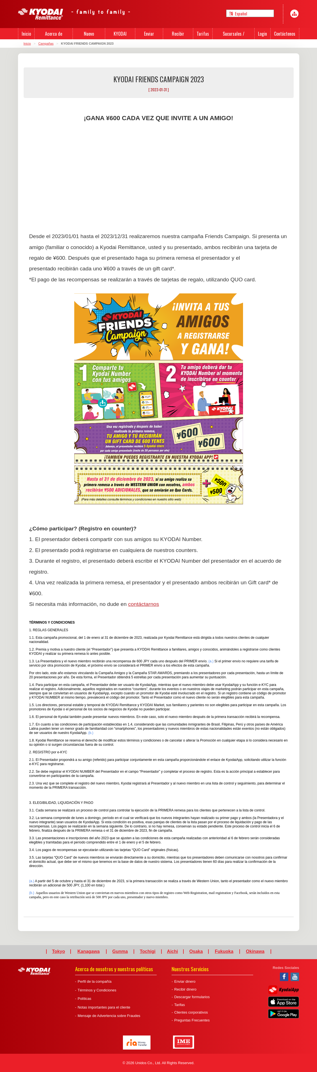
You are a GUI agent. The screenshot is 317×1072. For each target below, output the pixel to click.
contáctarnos (143, 604)
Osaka (196, 951)
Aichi (172, 951)
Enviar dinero (184, 981)
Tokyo (58, 951)
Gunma (120, 951)
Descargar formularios (192, 997)
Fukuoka (224, 951)
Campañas (45, 43)
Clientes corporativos (191, 1012)
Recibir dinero (185, 989)
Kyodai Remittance (34, 971)
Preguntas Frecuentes (192, 1020)
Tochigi (148, 951)
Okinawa (255, 951)
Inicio (27, 43)
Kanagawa (88, 951)
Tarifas (179, 1005)
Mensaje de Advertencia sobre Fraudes (109, 1016)
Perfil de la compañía (94, 981)
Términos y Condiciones (97, 990)
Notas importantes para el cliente (104, 1007)
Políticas (84, 998)
